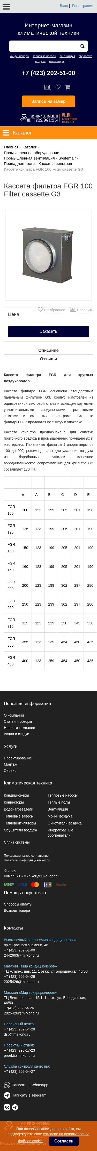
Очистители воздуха (65, 823)
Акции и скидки (16, 734)
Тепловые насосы (63, 795)
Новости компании (19, 728)
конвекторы (56, 61)
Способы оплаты (18, 904)
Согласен (63, 1141)
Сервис (10, 770)
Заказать (48, 331)
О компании (14, 715)
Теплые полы (59, 802)
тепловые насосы (44, 56)
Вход (64, 6)
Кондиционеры (16, 795)
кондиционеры (19, 56)
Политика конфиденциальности (27, 860)
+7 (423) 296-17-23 (19, 1050)
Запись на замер (49, 101)
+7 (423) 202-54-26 (19, 976)
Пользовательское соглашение (26, 856)
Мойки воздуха (60, 816)
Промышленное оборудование (31, 152)
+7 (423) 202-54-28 (19, 1029)
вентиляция (67, 56)
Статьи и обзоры (18, 721)
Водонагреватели (18, 809)
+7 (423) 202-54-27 (19, 1071)
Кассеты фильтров (55, 163)
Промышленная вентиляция (29, 158)
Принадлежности (19, 163)
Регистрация (82, 6)
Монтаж (10, 764)
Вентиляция (58, 809)
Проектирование (18, 758)
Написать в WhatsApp (30, 1085)
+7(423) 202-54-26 (19, 1008)
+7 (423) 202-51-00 (48, 72)
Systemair (67, 158)
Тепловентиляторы (20, 823)
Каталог (30, 147)
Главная (11, 147)
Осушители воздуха (20, 830)
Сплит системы (17, 842)
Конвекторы (14, 802)
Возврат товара (17, 910)
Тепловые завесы (19, 816)
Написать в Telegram (29, 1095)
